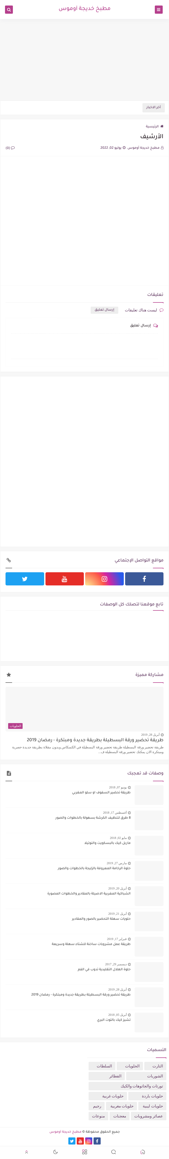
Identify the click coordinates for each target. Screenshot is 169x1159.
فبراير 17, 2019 (117, 939)
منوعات (98, 1116)
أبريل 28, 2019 (150, 735)
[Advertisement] (84, 60)
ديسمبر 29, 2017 (116, 964)
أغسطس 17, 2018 (115, 812)
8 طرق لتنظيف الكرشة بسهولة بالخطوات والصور (93, 818)
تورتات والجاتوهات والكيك (142, 1086)
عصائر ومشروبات (148, 1116)
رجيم (97, 1106)
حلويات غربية (113, 1096)
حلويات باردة (152, 1096)
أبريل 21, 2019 (117, 914)
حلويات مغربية (122, 1106)
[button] (142, 1152)
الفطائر (115, 1076)
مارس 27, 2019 (117, 863)
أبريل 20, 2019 (117, 888)
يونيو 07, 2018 (118, 787)
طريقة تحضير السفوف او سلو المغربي (101, 793)
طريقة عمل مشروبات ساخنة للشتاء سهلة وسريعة (91, 944)
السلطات (104, 1066)
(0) (10, 148)
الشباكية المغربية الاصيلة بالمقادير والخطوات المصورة (89, 894)
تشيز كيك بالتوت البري (114, 1020)
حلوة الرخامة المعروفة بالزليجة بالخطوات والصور (94, 869)
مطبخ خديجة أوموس (85, 9)
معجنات (119, 1116)
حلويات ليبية (153, 1106)
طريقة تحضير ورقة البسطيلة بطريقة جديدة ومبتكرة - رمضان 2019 (95, 740)
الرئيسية (154, 127)
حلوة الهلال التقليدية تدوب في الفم (104, 970)
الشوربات (155, 1076)
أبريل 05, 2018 (117, 1015)
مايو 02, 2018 (118, 838)
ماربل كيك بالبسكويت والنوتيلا (107, 843)
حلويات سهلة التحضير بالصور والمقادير (101, 919)
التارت (157, 1066)
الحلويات (132, 1066)
